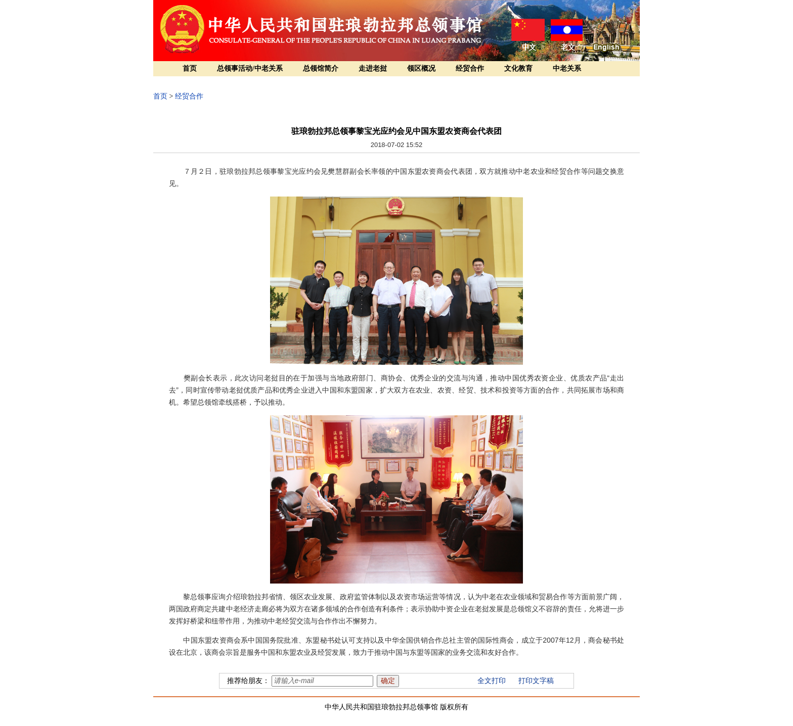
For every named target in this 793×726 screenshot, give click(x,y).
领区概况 (421, 68)
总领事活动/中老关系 (250, 68)
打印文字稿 (536, 681)
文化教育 (518, 68)
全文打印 (491, 681)
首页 (190, 68)
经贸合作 (470, 68)
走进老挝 (373, 68)
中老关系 (567, 68)
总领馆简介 (320, 68)
